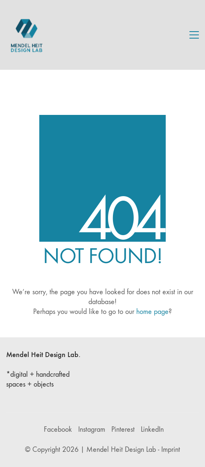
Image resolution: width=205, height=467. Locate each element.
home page (152, 311)
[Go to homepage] (26, 34)
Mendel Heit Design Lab (121, 449)
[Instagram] (91, 430)
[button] (194, 35)
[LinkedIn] (152, 430)
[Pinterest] (123, 430)
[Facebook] (58, 430)
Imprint (170, 449)
